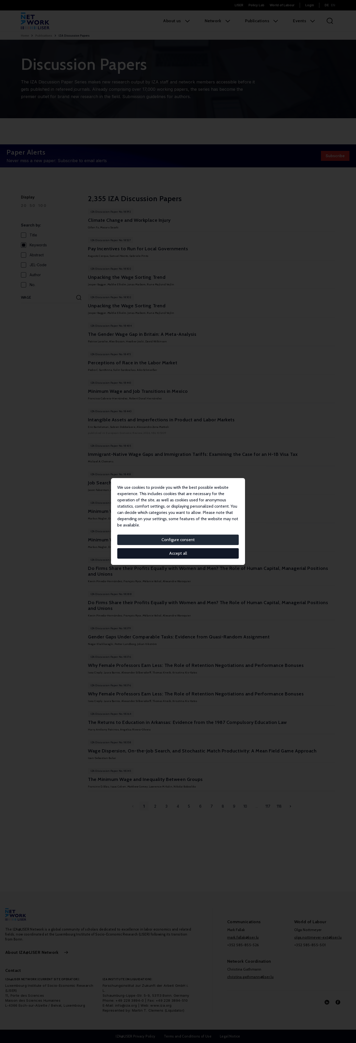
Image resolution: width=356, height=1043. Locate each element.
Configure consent (178, 539)
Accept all (178, 553)
